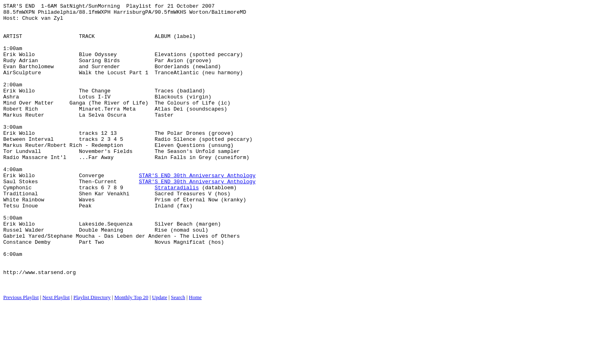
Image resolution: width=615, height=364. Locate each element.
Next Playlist (56, 354)
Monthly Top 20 (131, 354)
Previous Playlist (21, 354)
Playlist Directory (92, 354)
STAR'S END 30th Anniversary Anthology (197, 210)
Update (159, 354)
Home (195, 354)
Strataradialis (176, 224)
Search (178, 354)
